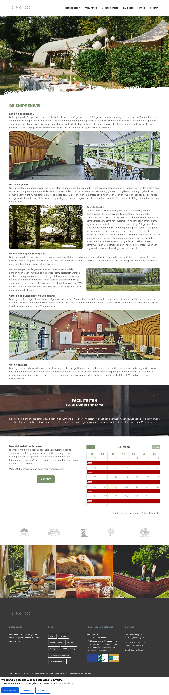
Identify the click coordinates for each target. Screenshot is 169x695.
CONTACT (46, 479)
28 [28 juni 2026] (95, 458)
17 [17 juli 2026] (147, 477)
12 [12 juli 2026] (95, 477)
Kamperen (128, 8)
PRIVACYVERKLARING (56, 673)
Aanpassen (43, 690)
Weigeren (27, 690)
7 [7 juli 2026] (116, 467)
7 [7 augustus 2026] (148, 505)
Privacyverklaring (64, 683)
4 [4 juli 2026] (158, 458)
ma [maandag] (102, 453)
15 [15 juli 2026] (126, 477)
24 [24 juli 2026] (147, 486)
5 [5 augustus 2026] (127, 505)
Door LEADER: (92, 634)
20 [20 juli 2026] (105, 486)
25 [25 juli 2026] (157, 486)
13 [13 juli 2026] (105, 477)
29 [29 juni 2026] (105, 458)
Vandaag (156, 447)
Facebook (63, 636)
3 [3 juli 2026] (148, 458)
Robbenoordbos (56, 642)
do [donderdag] (133, 453)
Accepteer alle (10, 690)
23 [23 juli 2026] (136, 486)
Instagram (54, 649)
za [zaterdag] (154, 453)
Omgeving (71, 642)
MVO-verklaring (69, 649)
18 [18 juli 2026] (158, 477)
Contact (154, 8)
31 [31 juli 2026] (147, 496)
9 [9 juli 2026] (137, 467)
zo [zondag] (92, 453)
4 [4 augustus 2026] (116, 505)
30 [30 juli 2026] (136, 496)
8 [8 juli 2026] (127, 467)
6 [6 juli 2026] (106, 467)
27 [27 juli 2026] (105, 496)
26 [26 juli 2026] (95, 496)
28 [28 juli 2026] (116, 496)
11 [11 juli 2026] (158, 467)
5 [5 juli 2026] (95, 467)
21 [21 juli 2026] (116, 486)
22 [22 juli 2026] (126, 486)
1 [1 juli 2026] (127, 458)
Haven (142, 8)
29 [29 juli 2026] (126, 496)
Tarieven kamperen (57, 661)
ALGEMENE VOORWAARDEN (79, 673)
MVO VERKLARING (37, 673)
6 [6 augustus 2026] (137, 505)
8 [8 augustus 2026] (158, 505)
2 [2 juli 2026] (137, 458)
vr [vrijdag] (144, 453)
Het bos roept (72, 8)
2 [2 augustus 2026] (95, 505)
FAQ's (52, 636)
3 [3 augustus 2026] (106, 505)
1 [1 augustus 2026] (158, 496)
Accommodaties (110, 8)
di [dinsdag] (113, 453)
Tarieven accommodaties (59, 655)
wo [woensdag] (123, 453)
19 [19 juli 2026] (95, 486)
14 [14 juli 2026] (116, 477)
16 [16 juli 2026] (137, 477)
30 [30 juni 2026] (115, 458)
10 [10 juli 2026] (147, 467)
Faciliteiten (91, 8)
